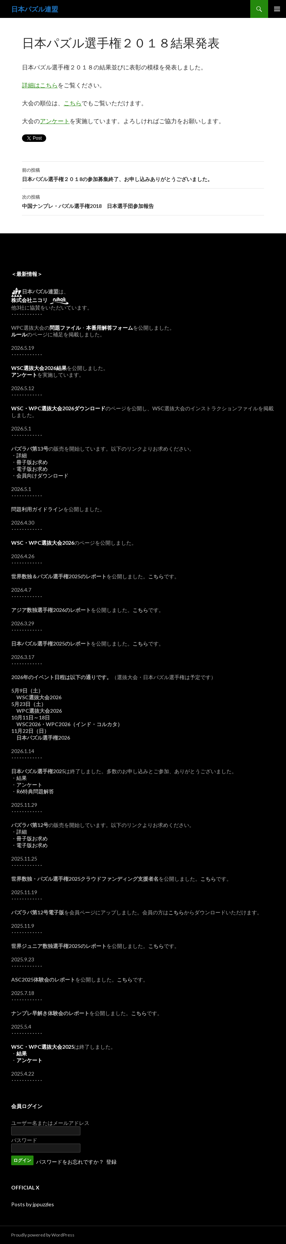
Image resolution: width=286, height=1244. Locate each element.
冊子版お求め (32, 462)
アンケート (55, 120)
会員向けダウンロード (42, 475)
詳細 (21, 455)
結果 (21, 778)
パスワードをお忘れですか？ (70, 1162)
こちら (73, 102)
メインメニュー (277, 9)
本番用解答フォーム (109, 327)
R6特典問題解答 (35, 791)
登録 (111, 1162)
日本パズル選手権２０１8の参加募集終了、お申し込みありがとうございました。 (143, 174)
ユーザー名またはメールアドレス (50, 1123)
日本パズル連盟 (34, 9)
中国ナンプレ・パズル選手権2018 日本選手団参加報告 (143, 201)
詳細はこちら (40, 84)
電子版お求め (32, 469)
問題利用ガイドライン (37, 509)
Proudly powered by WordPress (42, 1235)
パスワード (24, 1140)
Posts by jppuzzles (32, 1204)
